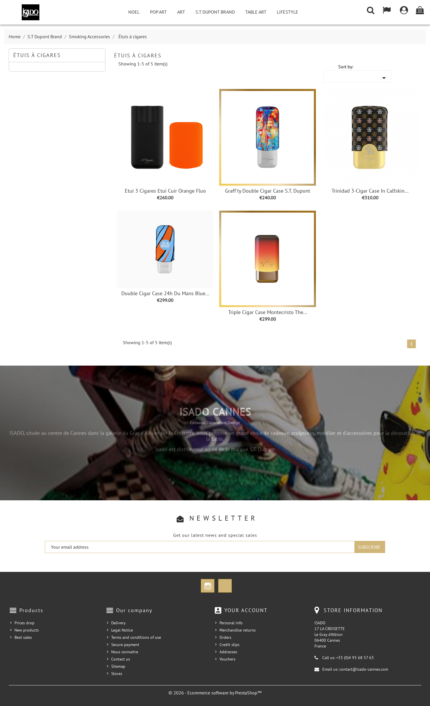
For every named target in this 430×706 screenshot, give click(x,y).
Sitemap (118, 666)
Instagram (207, 585)
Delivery (118, 622)
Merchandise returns (237, 630)
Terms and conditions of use (136, 637)
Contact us (120, 659)
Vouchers (227, 659)
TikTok (225, 585)
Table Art (255, 12)
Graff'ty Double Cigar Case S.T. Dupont (267, 190)
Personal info (231, 622)
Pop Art (158, 12)
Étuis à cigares (37, 55)
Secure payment (125, 644)
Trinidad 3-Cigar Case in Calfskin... (370, 190)
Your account (246, 610)
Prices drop (24, 622)
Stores (116, 673)
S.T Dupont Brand (215, 12)
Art (181, 12)
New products (26, 630)
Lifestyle (287, 12)
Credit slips (229, 644)
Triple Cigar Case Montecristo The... (267, 312)
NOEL (134, 12)
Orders (225, 637)
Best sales (23, 637)
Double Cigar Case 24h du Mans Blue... (165, 293)
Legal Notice (122, 630)
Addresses (228, 651)
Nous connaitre (124, 651)
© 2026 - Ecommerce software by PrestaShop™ (215, 693)
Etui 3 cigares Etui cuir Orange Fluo (165, 190)
